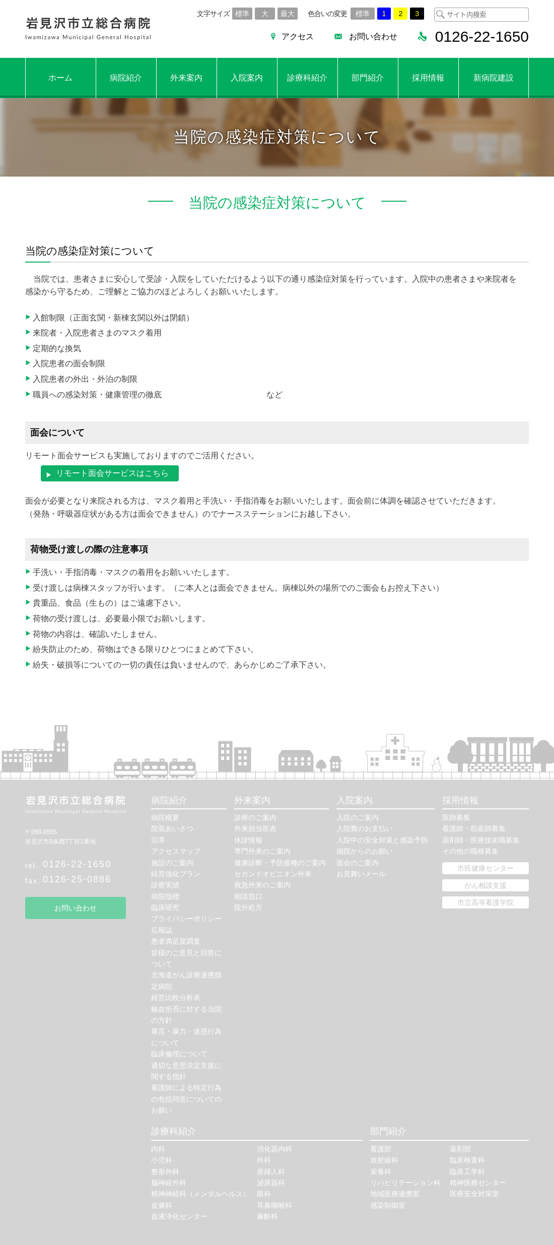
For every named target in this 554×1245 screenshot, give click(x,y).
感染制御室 (387, 1205)
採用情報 (428, 77)
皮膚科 (161, 1205)
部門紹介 (368, 77)
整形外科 (165, 1172)
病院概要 (165, 817)
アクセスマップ (175, 852)
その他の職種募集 (470, 852)
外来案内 (186, 77)
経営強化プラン (175, 874)
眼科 (264, 1194)
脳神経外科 (168, 1183)
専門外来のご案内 (262, 852)
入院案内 (247, 77)
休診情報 (248, 840)
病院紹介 (126, 77)
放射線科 (384, 1160)
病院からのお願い (364, 852)
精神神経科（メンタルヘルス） (200, 1194)
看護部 (380, 1149)
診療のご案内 (255, 817)
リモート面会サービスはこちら (112, 473)
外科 (264, 1160)
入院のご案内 (357, 817)
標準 (242, 14)
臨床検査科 (467, 1160)
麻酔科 (267, 1217)
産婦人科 (271, 1172)
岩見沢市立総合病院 (88, 29)
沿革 (158, 840)
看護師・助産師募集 (474, 829)
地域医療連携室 (395, 1194)
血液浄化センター (179, 1217)
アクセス (297, 36)
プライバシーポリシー (186, 919)
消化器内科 (274, 1149)
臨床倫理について (179, 1054)
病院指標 (165, 896)
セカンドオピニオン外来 (273, 874)
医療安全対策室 (474, 1194)
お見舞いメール (361, 874)
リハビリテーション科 (405, 1183)
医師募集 (456, 817)
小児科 (161, 1160)
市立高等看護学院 (485, 902)
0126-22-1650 (77, 864)
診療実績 (165, 885)
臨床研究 (165, 908)
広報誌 (161, 930)
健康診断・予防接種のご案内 (280, 863)
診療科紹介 (307, 77)
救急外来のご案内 (262, 885)
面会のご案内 (357, 863)
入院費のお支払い (364, 829)
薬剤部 (460, 1149)
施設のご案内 (172, 863)
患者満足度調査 (175, 942)
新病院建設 (493, 77)
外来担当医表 (255, 829)
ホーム (60, 77)
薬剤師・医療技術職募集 (481, 840)
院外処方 (248, 908)
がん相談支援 (485, 885)
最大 (288, 14)
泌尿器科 (271, 1183)
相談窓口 (248, 896)
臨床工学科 (467, 1172)
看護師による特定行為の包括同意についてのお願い (186, 1099)
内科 (158, 1149)
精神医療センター (478, 1183)
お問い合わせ (373, 36)
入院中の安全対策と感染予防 (382, 840)
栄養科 (380, 1172)
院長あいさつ (172, 829)
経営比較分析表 (175, 998)
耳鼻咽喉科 (274, 1205)
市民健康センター (485, 868)
